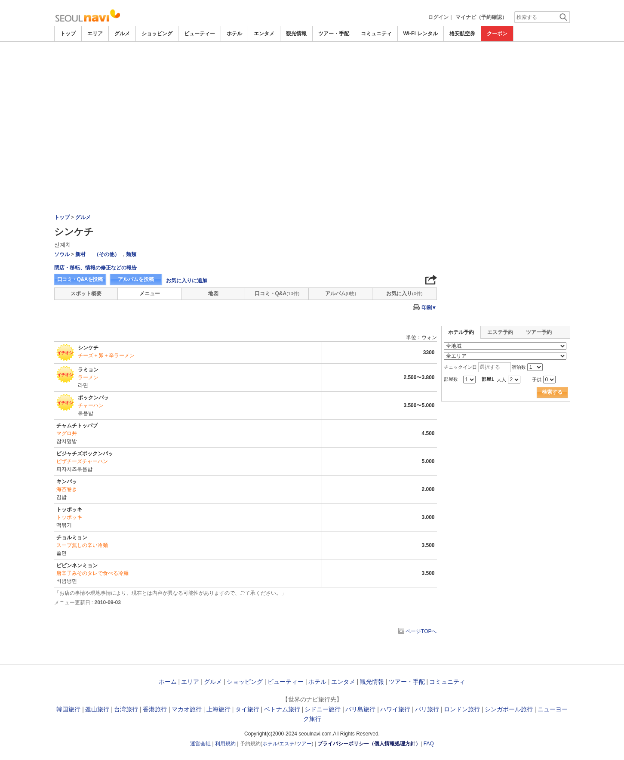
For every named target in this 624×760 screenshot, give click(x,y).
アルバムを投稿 (136, 279)
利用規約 (225, 744)
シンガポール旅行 (509, 709)
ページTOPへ (421, 631)
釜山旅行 (97, 709)
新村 (80, 254)
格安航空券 (462, 34)
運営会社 (200, 744)
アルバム (340, 293)
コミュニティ (376, 34)
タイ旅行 (247, 709)
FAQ (429, 744)
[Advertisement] (312, 65)
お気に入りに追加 (186, 281)
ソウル (62, 254)
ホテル (234, 34)
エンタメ (264, 34)
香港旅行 (155, 709)
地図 (213, 293)
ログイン (438, 17)
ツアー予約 (539, 332)
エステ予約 (500, 332)
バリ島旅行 (360, 709)
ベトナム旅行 (282, 709)
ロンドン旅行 (462, 709)
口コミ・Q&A (277, 293)
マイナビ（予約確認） (481, 17)
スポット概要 (86, 293)
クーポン (497, 34)
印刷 (429, 308)
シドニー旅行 (322, 709)
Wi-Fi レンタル (420, 34)
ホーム (168, 681)
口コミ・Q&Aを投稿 (80, 279)
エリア (95, 34)
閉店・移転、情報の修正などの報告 (95, 268)
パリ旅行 (427, 709)
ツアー (304, 744)
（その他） (107, 254)
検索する (552, 392)
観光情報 (296, 34)
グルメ (122, 34)
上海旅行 (218, 709)
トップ (68, 34)
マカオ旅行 (187, 709)
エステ (287, 744)
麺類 (131, 254)
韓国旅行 (68, 709)
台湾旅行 (126, 709)
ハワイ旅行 (395, 709)
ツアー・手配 (333, 34)
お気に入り (404, 293)
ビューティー (199, 34)
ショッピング (156, 34)
